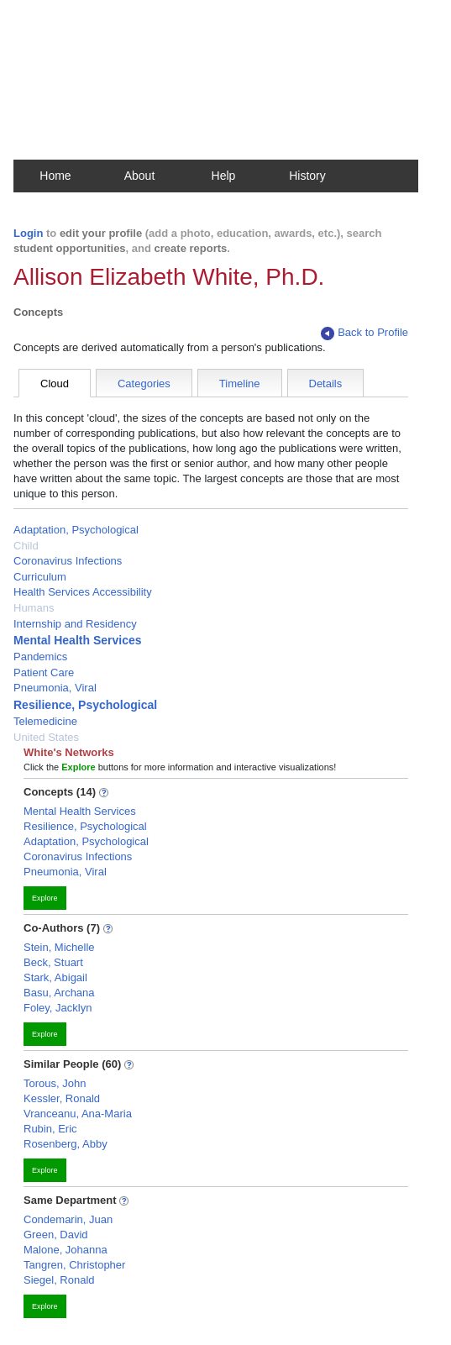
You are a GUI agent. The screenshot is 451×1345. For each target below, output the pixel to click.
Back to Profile (364, 333)
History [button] (307, 175)
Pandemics (40, 656)
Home (55, 175)
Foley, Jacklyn (58, 1007)
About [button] (139, 175)
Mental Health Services (77, 640)
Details (326, 383)
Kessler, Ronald (62, 1098)
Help (224, 175)
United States (46, 737)
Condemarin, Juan (68, 1219)
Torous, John (55, 1083)
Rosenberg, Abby (66, 1143)
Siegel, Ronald (59, 1280)
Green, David (56, 1234)
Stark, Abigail (55, 977)
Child (26, 545)
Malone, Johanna (66, 1249)
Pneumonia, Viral (55, 687)
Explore (45, 898)
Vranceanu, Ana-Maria (78, 1113)
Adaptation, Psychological (76, 529)
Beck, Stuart (53, 962)
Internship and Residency (75, 623)
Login (28, 233)
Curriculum (39, 576)
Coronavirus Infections (67, 560)
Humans (33, 608)
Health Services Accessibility (82, 592)
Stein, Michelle (59, 947)
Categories (144, 383)
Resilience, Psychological (85, 705)
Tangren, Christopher (74, 1264)
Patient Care (43, 672)
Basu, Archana (59, 992)
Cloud (54, 383)
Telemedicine (45, 721)
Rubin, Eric (50, 1128)
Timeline (239, 383)
